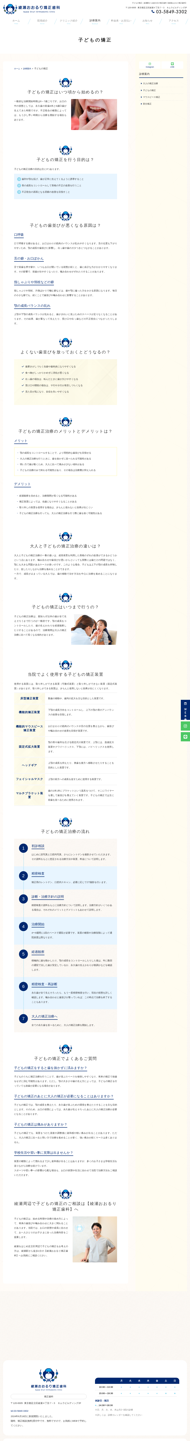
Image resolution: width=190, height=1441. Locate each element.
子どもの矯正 (150, 90)
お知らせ (147, 22)
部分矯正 (147, 104)
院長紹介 (42, 22)
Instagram (150, 65)
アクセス (174, 22)
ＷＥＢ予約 (185, 710)
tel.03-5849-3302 (30, 1410)
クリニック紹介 (69, 22)
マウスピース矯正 (152, 97)
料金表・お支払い (121, 22)
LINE (172, 65)
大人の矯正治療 (151, 83)
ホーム (16, 22)
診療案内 (95, 22)
